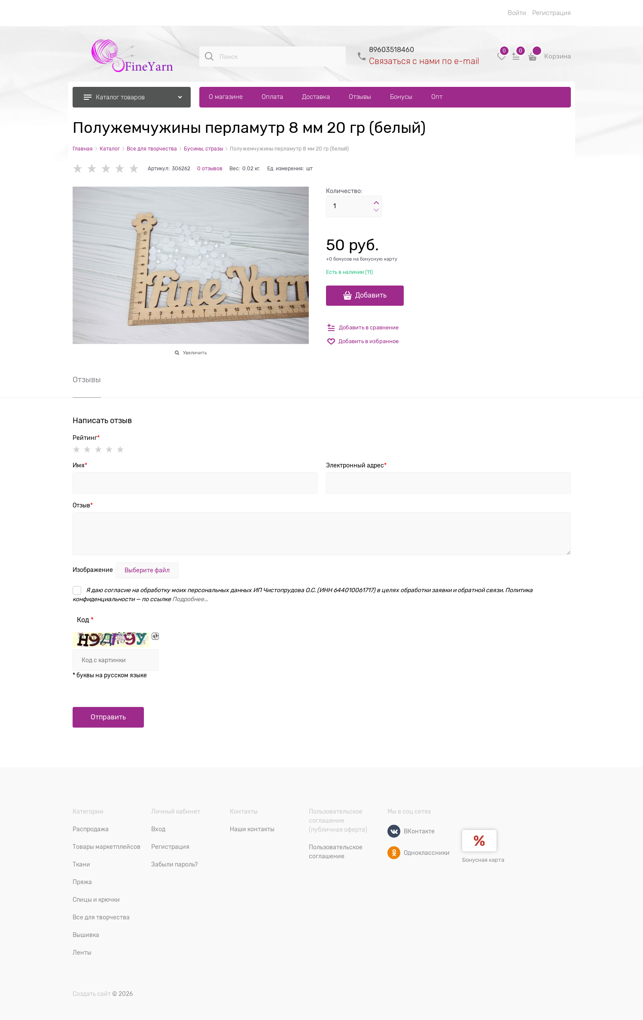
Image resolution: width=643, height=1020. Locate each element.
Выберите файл (147, 570)
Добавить (371, 295)
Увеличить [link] (195, 352)
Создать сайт (92, 993)
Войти (517, 12)
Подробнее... (190, 599)
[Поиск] (209, 56)
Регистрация (551, 12)
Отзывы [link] (87, 380)
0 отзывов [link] (209, 169)
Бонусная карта (483, 860)
